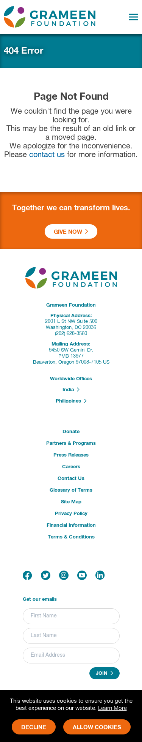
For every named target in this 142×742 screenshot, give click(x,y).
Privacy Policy (71, 513)
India (71, 389)
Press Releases (71, 455)
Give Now (71, 231)
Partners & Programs (71, 443)
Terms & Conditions (71, 537)
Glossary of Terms (71, 490)
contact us (47, 155)
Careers (71, 466)
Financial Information (71, 525)
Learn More (112, 708)
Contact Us (71, 478)
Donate (71, 431)
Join (104, 673)
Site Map (71, 502)
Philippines (71, 401)
